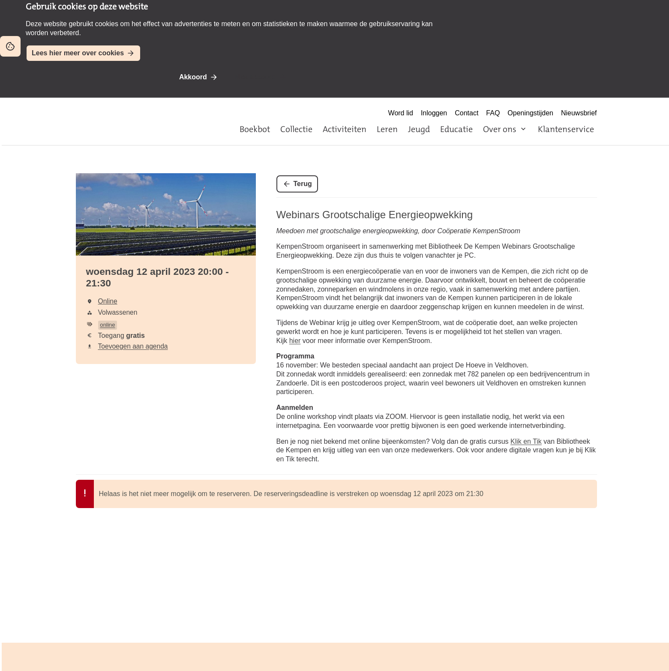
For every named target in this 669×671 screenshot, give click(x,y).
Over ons (499, 129)
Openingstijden (530, 113)
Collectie (296, 129)
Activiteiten (344, 129)
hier (295, 340)
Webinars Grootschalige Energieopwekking (374, 214)
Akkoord (193, 77)
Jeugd (419, 129)
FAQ (493, 113)
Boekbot (255, 129)
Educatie (456, 129)
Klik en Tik (526, 441)
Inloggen (434, 113)
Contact (466, 113)
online (107, 325)
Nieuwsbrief (579, 113)
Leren (387, 129)
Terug (303, 183)
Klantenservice (566, 129)
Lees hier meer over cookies (78, 53)
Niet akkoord (255, 77)
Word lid (400, 113)
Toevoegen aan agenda (133, 346)
